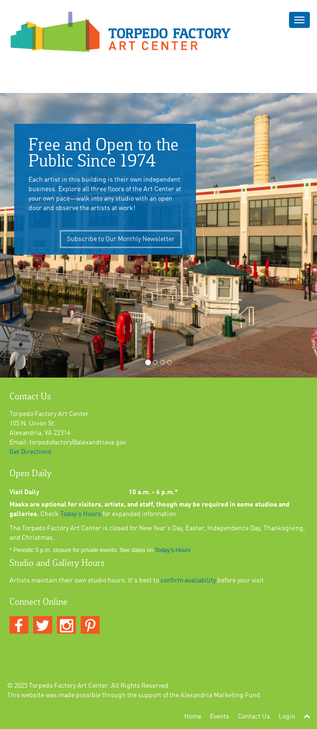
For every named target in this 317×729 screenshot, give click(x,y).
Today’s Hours (80, 514)
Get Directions (30, 452)
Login (287, 716)
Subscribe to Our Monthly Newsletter (121, 243)
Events (219, 716)
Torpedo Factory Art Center (68, 686)
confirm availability (188, 580)
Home (192, 716)
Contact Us (254, 716)
